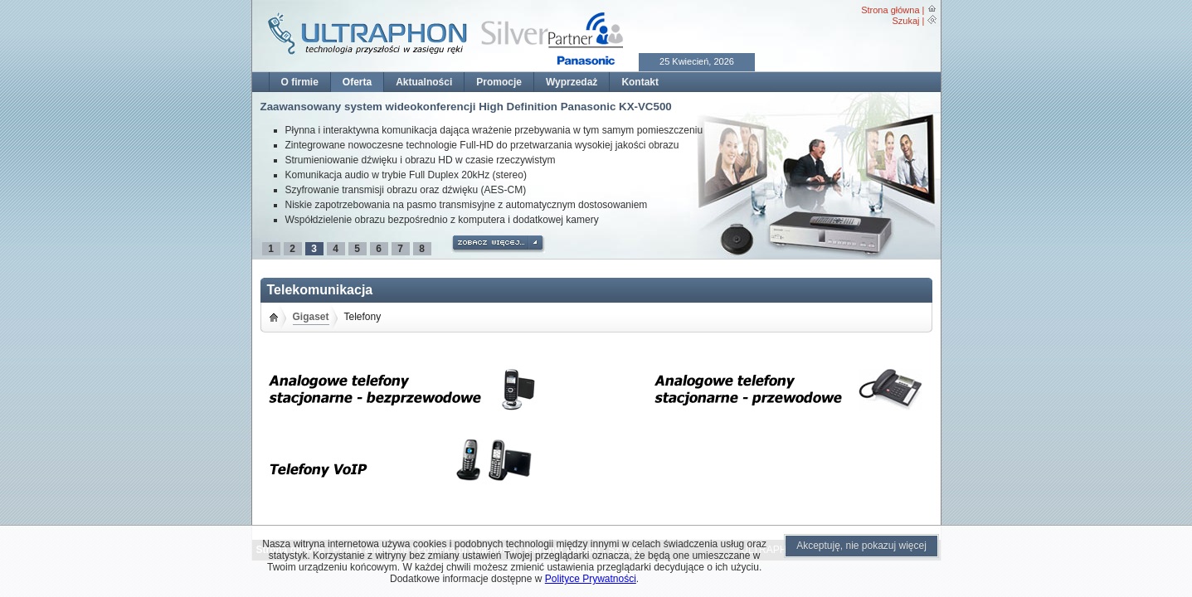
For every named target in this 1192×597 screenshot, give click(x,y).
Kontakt (640, 82)
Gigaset (311, 317)
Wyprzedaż (571, 82)
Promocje (499, 82)
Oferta (357, 82)
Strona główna (890, 10)
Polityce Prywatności (590, 579)
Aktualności (424, 82)
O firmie (300, 82)
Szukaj (905, 21)
